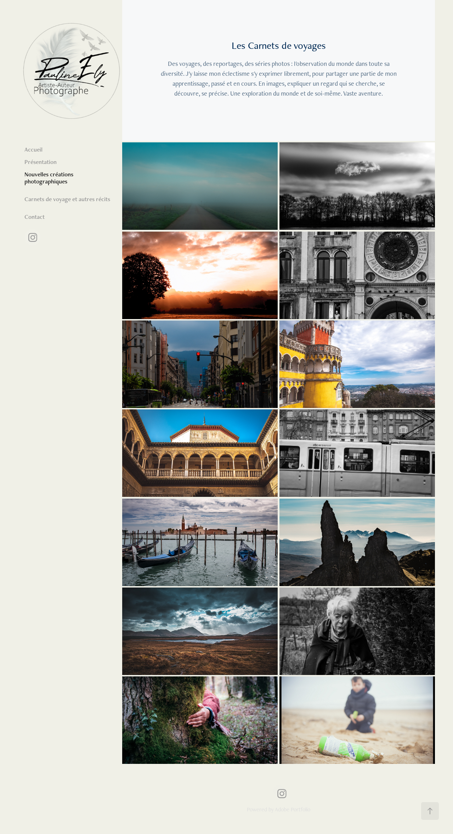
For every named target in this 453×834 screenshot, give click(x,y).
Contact (34, 217)
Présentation (40, 162)
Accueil (33, 149)
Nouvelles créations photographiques (48, 177)
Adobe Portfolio (292, 809)
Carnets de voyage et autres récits (67, 199)
